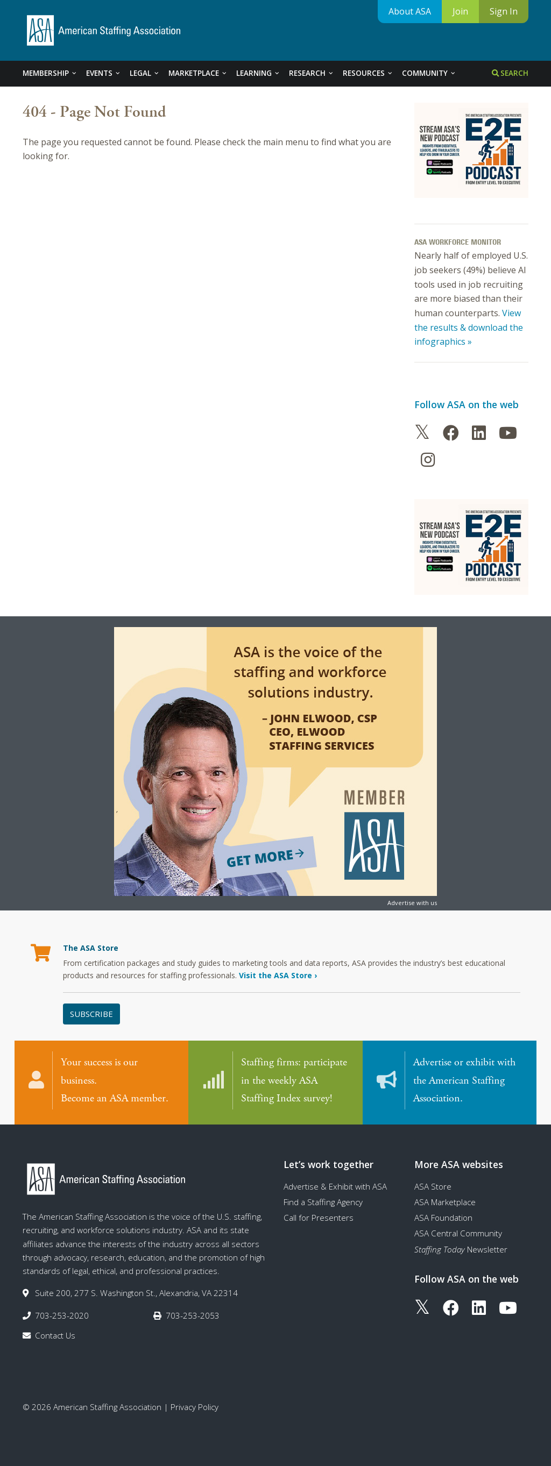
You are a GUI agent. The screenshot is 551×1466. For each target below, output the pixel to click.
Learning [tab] (258, 73)
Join (460, 11)
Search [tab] (510, 73)
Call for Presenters (319, 1217)
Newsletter (460, 1249)
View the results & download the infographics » (468, 327)
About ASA (409, 11)
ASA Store (432, 1186)
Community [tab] (429, 73)
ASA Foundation (443, 1217)
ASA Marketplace (445, 1202)
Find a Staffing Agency (323, 1202)
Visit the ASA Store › (278, 975)
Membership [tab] (50, 73)
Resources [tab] (368, 73)
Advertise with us (412, 903)
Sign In (504, 11)
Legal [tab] (145, 73)
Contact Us (55, 1335)
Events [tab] (103, 73)
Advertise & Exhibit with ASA (335, 1186)
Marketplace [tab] (198, 73)
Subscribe (91, 1013)
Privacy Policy (194, 1406)
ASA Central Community (458, 1233)
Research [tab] (311, 73)
